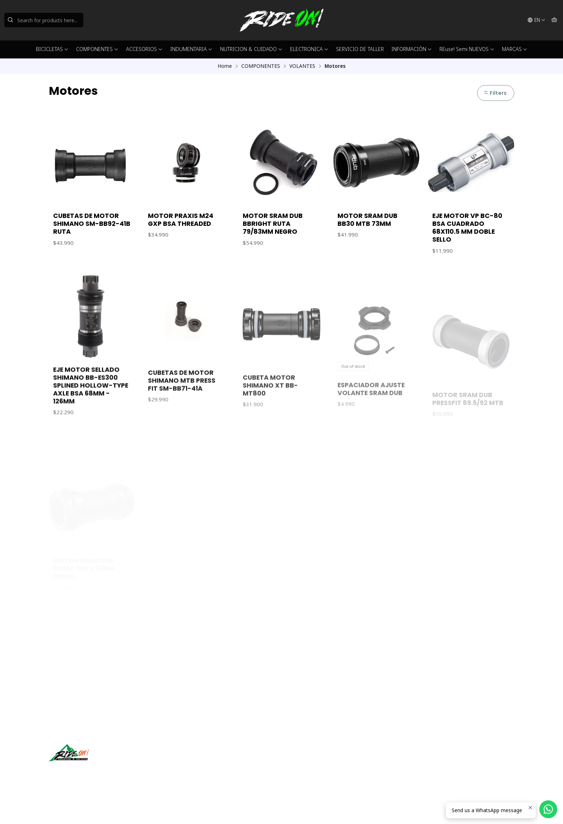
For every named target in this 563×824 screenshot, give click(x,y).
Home (225, 66)
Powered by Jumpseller (119, 809)
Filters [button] (495, 93)
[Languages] (536, 20)
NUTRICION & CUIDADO (251, 49)
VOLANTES (302, 66)
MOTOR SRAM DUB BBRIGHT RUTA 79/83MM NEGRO (273, 223)
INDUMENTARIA (191, 49)
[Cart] (554, 20)
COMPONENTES (97, 49)
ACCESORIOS (144, 49)
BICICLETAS (52, 49)
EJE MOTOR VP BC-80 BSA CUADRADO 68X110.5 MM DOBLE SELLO (467, 227)
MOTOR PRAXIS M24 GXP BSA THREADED (180, 219)
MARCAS (514, 49)
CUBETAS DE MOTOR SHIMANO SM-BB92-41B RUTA (91, 223)
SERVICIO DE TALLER (360, 49)
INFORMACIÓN (411, 49)
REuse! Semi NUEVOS (466, 49)
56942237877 (305, 770)
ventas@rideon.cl (310, 760)
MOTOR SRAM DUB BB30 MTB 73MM (367, 219)
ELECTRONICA (309, 49)
